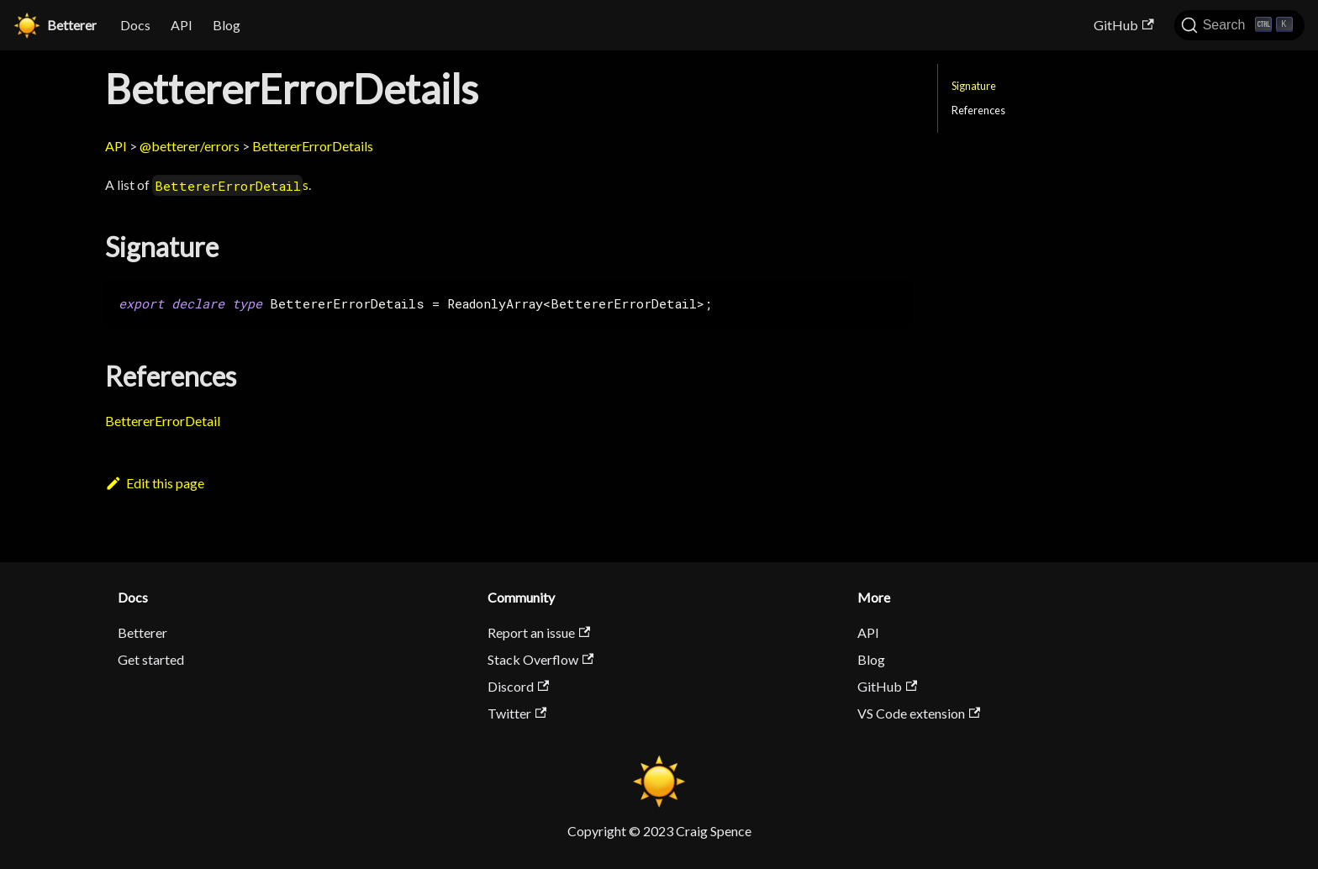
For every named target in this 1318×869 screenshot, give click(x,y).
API (181, 25)
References (978, 110)
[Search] (1239, 25)
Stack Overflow (540, 659)
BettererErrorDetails (312, 146)
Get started (151, 659)
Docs (135, 25)
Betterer (142, 632)
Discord (518, 686)
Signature (974, 85)
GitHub (1123, 25)
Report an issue (539, 632)
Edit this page (154, 483)
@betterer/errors (190, 146)
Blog (226, 25)
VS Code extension (918, 713)
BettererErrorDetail (162, 421)
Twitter (517, 713)
